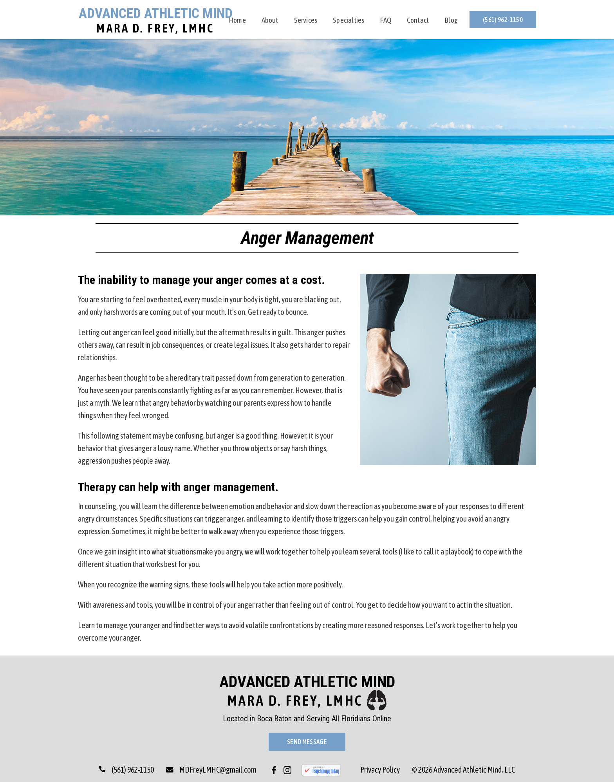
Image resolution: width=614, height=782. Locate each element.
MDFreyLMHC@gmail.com (211, 769)
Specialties (348, 20)
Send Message (307, 742)
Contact (418, 20)
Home (237, 20)
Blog (451, 20)
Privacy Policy (380, 769)
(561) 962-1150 (503, 19)
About (270, 20)
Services (306, 20)
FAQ (385, 20)
